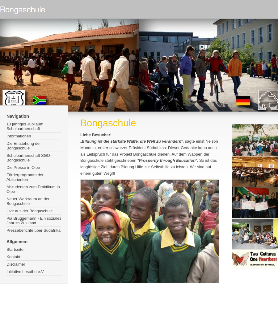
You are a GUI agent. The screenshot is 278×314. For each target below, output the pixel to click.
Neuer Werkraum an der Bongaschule (27, 201)
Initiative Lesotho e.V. (25, 271)
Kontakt (13, 257)
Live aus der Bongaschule (29, 211)
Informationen (18, 136)
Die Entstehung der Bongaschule (23, 145)
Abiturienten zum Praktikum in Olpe (33, 189)
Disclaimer (15, 264)
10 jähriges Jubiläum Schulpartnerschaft (24, 126)
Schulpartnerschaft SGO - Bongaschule (29, 157)
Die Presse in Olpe (23, 167)
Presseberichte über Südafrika (33, 230)
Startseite (14, 249)
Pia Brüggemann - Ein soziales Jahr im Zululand (33, 220)
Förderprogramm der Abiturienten (25, 177)
